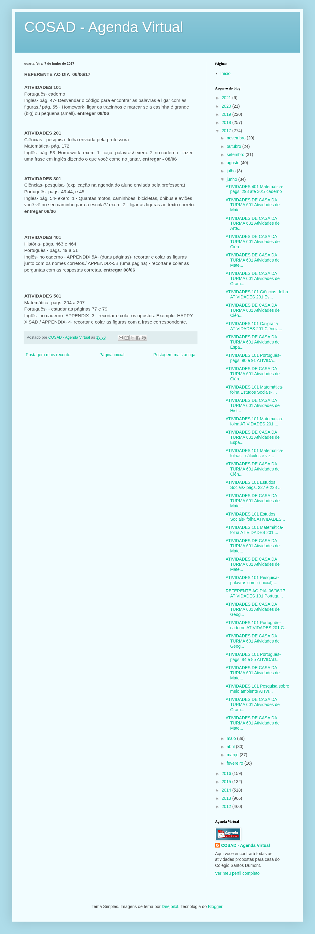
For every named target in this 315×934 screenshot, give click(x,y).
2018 (227, 122)
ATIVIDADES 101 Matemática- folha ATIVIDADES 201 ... (254, 421)
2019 (227, 114)
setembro (236, 154)
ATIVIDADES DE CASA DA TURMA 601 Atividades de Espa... (253, 342)
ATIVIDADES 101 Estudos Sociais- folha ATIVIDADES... (255, 517)
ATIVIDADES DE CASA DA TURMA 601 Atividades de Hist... (253, 405)
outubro (234, 146)
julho (232, 170)
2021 (227, 97)
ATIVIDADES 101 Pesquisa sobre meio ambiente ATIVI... (257, 689)
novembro (237, 137)
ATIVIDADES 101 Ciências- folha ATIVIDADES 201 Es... (257, 294)
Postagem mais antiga (174, 354)
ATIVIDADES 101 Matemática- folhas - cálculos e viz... (254, 453)
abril (231, 746)
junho (232, 179)
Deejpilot (170, 906)
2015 (227, 781)
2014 (227, 790)
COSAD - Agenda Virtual (103, 27)
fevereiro (235, 763)
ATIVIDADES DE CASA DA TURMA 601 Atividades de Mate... (253, 205)
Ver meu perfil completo (237, 873)
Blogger (215, 906)
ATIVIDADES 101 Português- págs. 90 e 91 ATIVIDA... (253, 358)
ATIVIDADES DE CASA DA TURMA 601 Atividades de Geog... (253, 609)
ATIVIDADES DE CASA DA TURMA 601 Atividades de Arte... (253, 223)
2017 (227, 130)
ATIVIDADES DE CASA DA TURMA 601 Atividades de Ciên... (253, 241)
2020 (227, 106)
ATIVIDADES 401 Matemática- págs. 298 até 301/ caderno (254, 189)
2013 (227, 798)
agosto (233, 162)
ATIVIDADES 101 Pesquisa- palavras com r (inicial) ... (252, 580)
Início (225, 73)
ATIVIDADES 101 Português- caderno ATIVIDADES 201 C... (256, 625)
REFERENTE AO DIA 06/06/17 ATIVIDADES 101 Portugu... (255, 593)
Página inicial (111, 354)
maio (232, 738)
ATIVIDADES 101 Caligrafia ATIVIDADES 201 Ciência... (254, 326)
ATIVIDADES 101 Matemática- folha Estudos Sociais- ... (254, 390)
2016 (227, 773)
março (233, 754)
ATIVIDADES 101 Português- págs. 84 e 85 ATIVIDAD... (253, 657)
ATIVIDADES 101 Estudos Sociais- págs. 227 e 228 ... (254, 485)
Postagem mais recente (48, 354)
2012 (227, 806)
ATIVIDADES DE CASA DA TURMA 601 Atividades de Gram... (253, 278)
